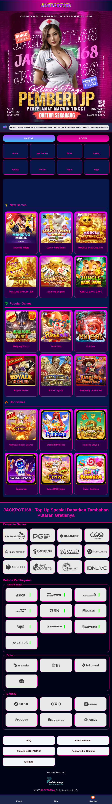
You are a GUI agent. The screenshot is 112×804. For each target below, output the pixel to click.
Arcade (42, 167)
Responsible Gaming (83, 751)
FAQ (28, 740)
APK (56, 799)
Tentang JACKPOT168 (29, 751)
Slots (69, 151)
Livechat (93, 799)
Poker (69, 167)
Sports (15, 167)
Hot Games (42, 151)
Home (15, 151)
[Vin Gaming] (56, 781)
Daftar (29, 138)
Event (19, 799)
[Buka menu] (6, 5)
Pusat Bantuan (83, 740)
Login (83, 138)
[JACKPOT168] (56, 5)
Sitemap (28, 761)
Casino (96, 151)
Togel (96, 167)
